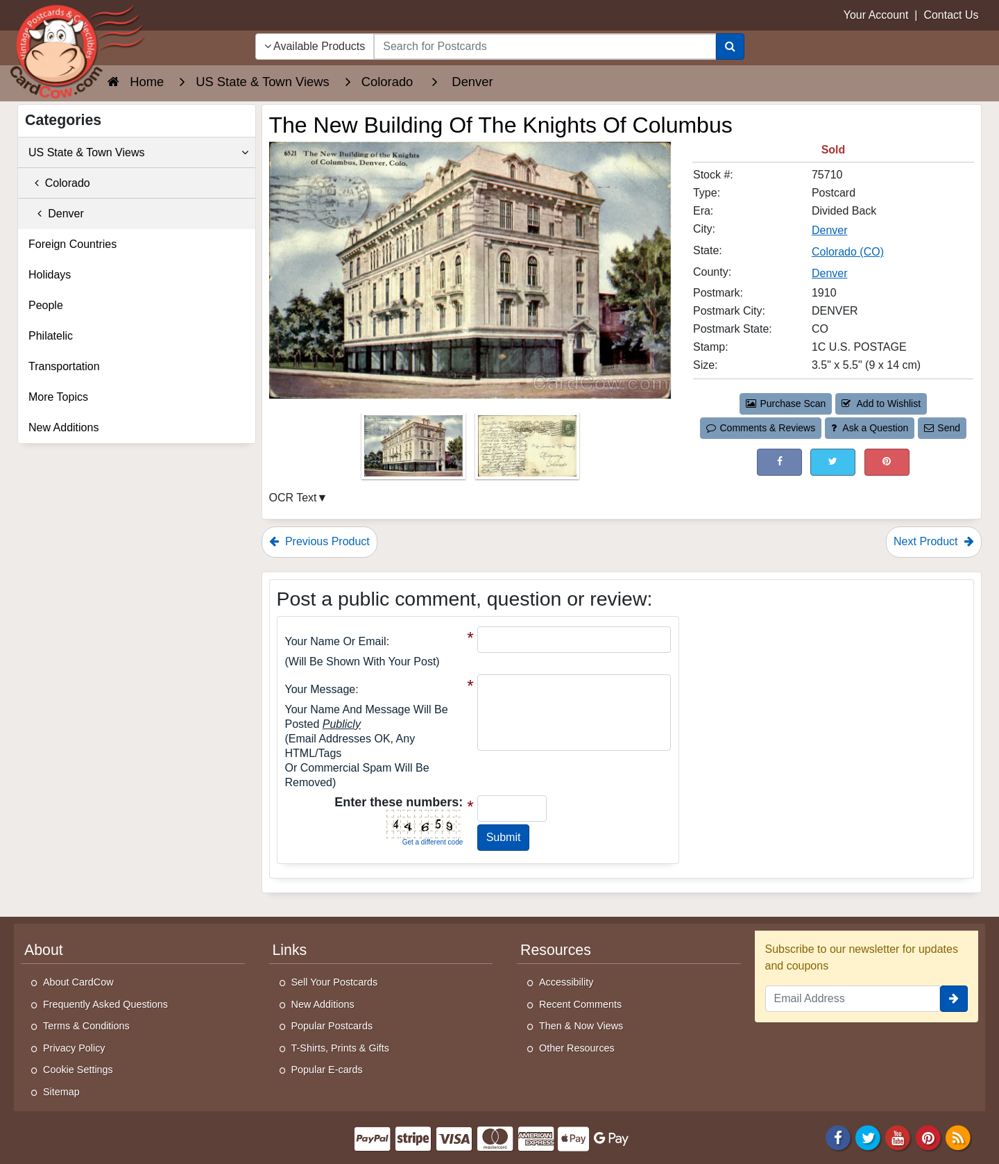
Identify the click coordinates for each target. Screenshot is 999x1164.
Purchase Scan (786, 403)
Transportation (64, 366)
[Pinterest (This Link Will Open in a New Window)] (887, 462)
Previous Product (319, 541)
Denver (56, 213)
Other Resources (577, 1048)
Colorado (59, 183)
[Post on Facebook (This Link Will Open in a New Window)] (779, 462)
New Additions (63, 427)
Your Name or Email (335, 641)
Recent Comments (580, 1004)
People (45, 305)
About (43, 950)
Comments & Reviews (760, 427)
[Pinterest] (928, 1137)
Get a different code (432, 842)
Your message (320, 689)
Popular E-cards (327, 1069)
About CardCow (78, 982)
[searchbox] (544, 46)
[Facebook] (838, 1137)
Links (290, 950)
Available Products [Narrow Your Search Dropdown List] (315, 46)
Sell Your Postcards (334, 982)
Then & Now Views (581, 1025)
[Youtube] (898, 1137)
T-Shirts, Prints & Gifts (340, 1048)
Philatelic (50, 336)
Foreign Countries (72, 244)
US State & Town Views (138, 152)
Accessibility (566, 982)
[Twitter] (867, 1137)
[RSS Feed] (958, 1137)
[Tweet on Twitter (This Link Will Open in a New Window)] (832, 462)
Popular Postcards (332, 1025)
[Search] (730, 46)
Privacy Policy (74, 1048)
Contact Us (950, 15)
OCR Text (293, 498)
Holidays (49, 275)
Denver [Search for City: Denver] (830, 230)
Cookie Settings (78, 1069)
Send (942, 427)
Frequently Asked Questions (105, 1004)
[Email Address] (853, 999)
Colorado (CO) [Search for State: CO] (848, 252)
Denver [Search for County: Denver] (830, 273)
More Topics (58, 397)
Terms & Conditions (86, 1025)
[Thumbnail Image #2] (527, 450)
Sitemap (61, 1091)
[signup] (954, 999)
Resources (555, 950)
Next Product (934, 541)
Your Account (876, 15)
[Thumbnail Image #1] (415, 450)
